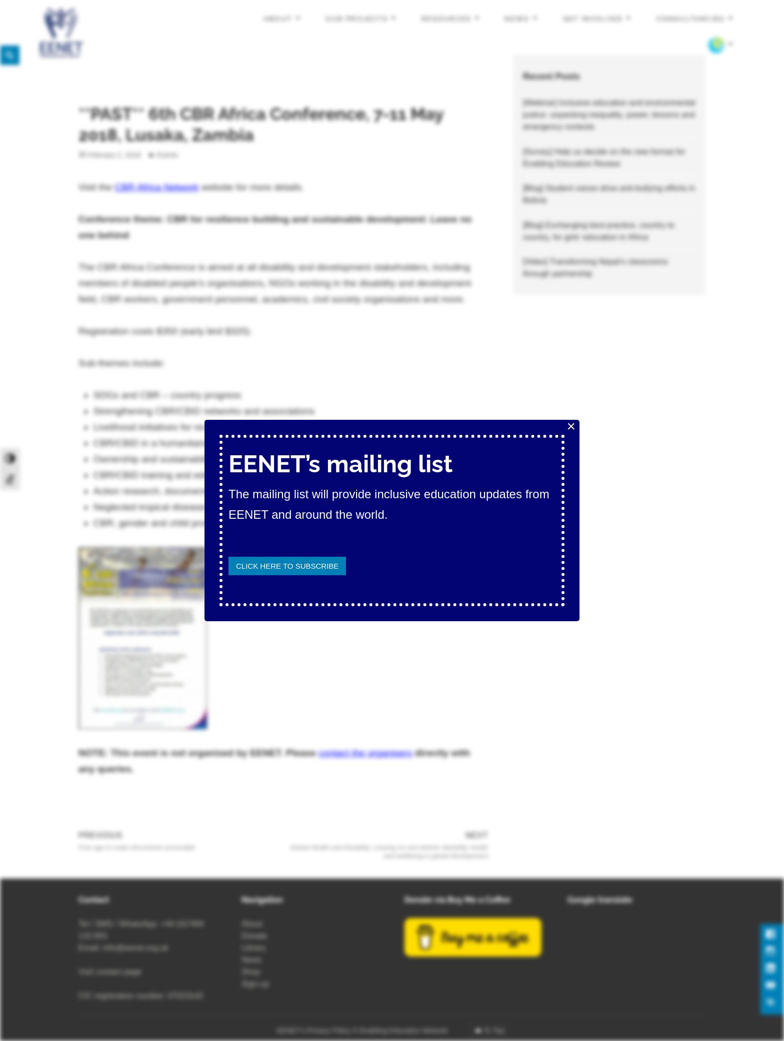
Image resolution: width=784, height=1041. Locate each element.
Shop (251, 972)
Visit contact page (110, 972)
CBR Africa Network (156, 187)
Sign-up (255, 984)
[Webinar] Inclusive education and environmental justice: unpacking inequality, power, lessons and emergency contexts (609, 114)
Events (167, 155)
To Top (494, 1031)
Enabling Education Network (405, 1031)
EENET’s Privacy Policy (314, 1031)
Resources (446, 18)
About (278, 18)
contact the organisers (365, 753)
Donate (255, 936)
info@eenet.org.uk (135, 948)
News (516, 18)
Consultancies (690, 18)
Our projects (357, 18)
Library (254, 948)
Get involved (593, 18)
